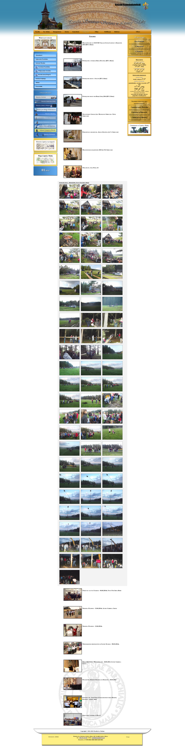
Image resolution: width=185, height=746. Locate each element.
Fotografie (86, 32)
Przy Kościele (139, 41)
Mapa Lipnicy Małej (45, 159)
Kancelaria (75, 32)
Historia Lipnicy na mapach (45, 145)
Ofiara (138, 32)
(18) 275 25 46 (83, 737)
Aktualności (39, 55)
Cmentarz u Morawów (139, 112)
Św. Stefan (46, 32)
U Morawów (139, 46)
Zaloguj (127, 736)
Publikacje (107, 32)
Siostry (67, 32)
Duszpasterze (57, 32)
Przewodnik (39, 86)
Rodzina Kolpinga (41, 78)
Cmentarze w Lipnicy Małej (139, 129)
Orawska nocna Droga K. (43, 75)
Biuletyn (116, 32)
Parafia (37, 32)
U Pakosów (139, 51)
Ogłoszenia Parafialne (42, 59)
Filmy (96, 32)
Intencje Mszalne (40, 63)
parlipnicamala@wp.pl (98, 737)
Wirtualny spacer (45, 43)
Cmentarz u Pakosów (139, 117)
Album (37, 82)
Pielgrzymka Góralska (43, 71)
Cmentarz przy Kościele (139, 107)
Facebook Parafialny (43, 67)
